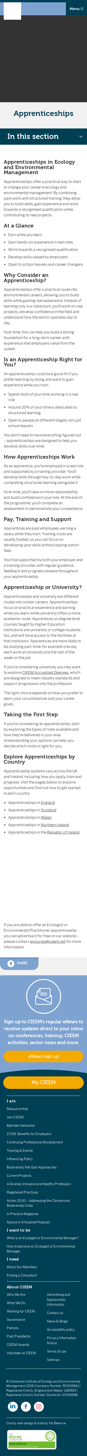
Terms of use (56, 1351)
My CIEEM (44, 1082)
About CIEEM (19, 1287)
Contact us (55, 1313)
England (48, 802)
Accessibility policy (61, 1330)
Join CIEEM (15, 1117)
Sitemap (53, 1360)
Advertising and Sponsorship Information (58, 1300)
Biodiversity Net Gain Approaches (32, 1167)
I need (13, 1259)
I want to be (18, 1230)
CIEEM (45, 672)
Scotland (48, 810)
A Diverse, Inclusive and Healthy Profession (39, 1184)
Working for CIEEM (21, 1311)
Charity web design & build (25, 1423)
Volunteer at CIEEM (21, 1353)
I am (11, 1101)
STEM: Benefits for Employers (29, 1134)
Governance (16, 1320)
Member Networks (21, 1125)
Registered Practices (22, 1192)
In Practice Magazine (22, 1214)
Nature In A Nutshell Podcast (28, 1222)
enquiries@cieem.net (47, 941)
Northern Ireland (55, 825)
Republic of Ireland (63, 832)
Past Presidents (18, 1336)
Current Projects (19, 1176)
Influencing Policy (20, 1159)
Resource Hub (17, 1109)
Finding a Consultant (22, 1275)
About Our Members (22, 1267)
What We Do (16, 1303)
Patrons (13, 1328)
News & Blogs (57, 1321)
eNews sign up (44, 1056)
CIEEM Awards (18, 1345)
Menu (76, 9)
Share (17, 963)
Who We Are (16, 1295)
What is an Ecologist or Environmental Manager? (43, 1238)
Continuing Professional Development (35, 1142)
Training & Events (20, 1151)
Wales (46, 817)
